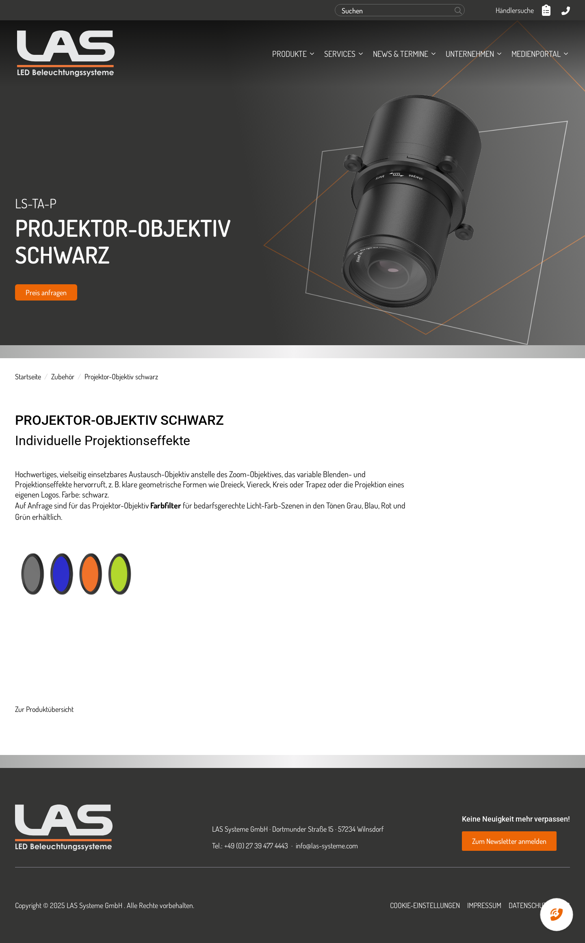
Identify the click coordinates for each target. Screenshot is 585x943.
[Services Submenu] (359, 54)
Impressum (484, 905)
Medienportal (536, 53)
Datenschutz (529, 905)
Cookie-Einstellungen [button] (425, 905)
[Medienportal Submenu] (564, 54)
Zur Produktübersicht (44, 709)
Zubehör (62, 376)
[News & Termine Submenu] (432, 54)
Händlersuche (515, 10)
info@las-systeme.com (327, 845)
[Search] (458, 10)
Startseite (28, 376)
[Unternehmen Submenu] (497, 54)
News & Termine (400, 53)
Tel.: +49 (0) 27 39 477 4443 (250, 845)
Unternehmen (470, 53)
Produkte (289, 53)
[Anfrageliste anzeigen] (547, 10)
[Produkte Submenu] (310, 54)
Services (339, 53)
